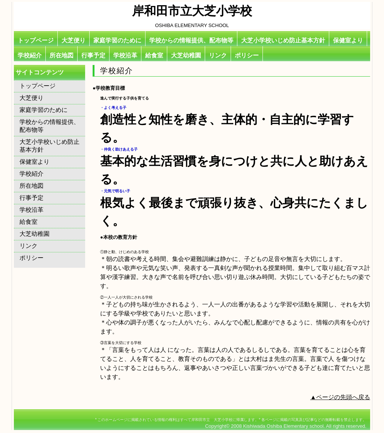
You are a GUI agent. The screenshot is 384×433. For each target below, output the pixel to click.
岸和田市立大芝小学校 (192, 11)
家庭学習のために (117, 40)
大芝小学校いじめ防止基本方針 (283, 40)
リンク (218, 55)
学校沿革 (125, 55)
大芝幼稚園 (186, 55)
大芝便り (74, 40)
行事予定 (93, 55)
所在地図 (62, 55)
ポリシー (247, 55)
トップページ (36, 40)
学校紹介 (30, 55)
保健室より (348, 40)
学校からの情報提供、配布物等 (191, 40)
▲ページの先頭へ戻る (340, 397)
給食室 (154, 55)
